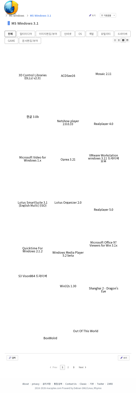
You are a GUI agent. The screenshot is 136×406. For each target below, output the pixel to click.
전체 (10, 34)
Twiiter (100, 383)
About (25, 383)
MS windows (16, 15)
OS (80, 34)
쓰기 (92, 15)
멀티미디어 (26, 34)
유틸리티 (106, 34)
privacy (35, 383)
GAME (11, 41)
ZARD (110, 383)
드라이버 (122, 34)
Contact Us (70, 383)
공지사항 (47, 383)
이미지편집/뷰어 (48, 34)
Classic (83, 383)
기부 (92, 383)
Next (83, 367)
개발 (91, 34)
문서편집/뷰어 (30, 41)
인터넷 (67, 34)
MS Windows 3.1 (25, 23)
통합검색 (58, 383)
